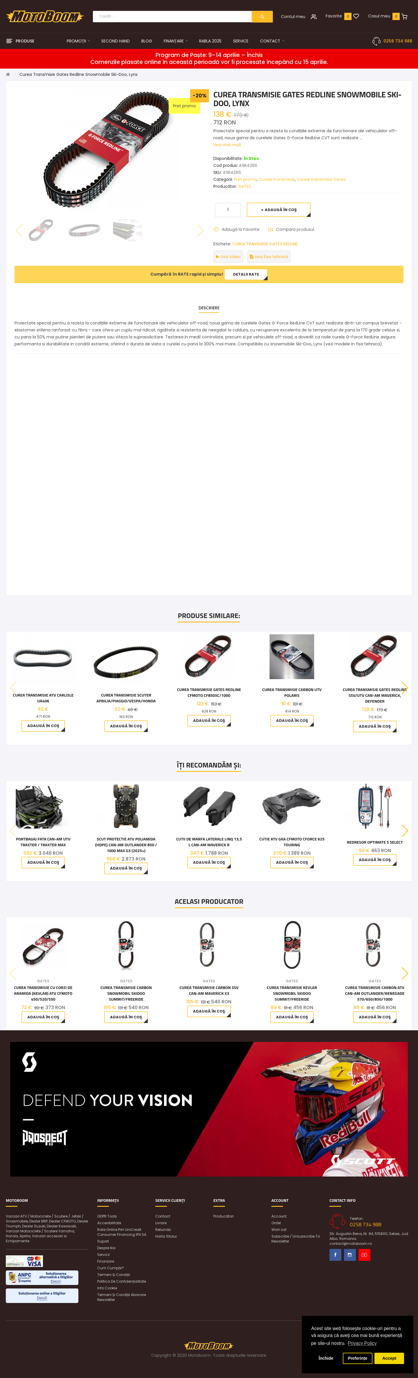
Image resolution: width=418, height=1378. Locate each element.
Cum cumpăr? (110, 1267)
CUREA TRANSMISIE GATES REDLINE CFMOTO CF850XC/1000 (209, 692)
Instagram (350, 1255)
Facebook (335, 1255)
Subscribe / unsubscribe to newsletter (295, 1239)
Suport (103, 1241)
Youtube (364, 1255)
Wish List (279, 1229)
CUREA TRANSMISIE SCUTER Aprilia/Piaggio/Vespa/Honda (126, 698)
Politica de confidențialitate (121, 1281)
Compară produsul (295, 229)
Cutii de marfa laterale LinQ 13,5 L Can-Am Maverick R (209, 842)
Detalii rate (246, 274)
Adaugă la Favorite (241, 229)
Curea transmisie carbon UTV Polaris (292, 692)
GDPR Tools (107, 1216)
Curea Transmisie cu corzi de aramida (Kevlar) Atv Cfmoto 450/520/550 (43, 993)
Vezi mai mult (227, 145)
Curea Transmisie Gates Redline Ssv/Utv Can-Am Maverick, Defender (375, 695)
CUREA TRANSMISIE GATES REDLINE (265, 244)
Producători (223, 1216)
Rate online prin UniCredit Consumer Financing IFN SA (121, 1232)
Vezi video (228, 257)
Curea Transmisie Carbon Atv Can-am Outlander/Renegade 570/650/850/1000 (375, 993)
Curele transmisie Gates (321, 179)
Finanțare (105, 1261)
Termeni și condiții (113, 1274)
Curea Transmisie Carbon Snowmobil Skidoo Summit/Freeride (126, 993)
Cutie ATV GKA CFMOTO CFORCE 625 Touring (292, 842)
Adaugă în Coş (281, 210)
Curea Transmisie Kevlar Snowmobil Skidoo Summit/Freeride (292, 993)
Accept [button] (389, 1358)
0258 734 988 (397, 41)
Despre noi (106, 1247)
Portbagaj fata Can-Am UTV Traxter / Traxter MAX (43, 842)
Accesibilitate (109, 1222)
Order (276, 1222)
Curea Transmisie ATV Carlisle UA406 (43, 698)
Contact (162, 1216)
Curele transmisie (277, 179)
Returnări (163, 1229)
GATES (244, 186)
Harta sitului (166, 1236)
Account (279, 1216)
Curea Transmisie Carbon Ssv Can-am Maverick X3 (209, 990)
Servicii (103, 1254)
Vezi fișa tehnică (269, 257)
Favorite (334, 16)
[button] (405, 688)
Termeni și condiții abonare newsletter (121, 1297)
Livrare (161, 1222)
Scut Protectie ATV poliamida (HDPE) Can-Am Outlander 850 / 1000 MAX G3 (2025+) (126, 845)
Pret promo (245, 179)
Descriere (209, 308)
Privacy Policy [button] (362, 1343)
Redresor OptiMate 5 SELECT (375, 842)
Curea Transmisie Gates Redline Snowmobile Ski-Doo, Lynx (78, 74)
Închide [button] (326, 1358)
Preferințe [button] (357, 1358)
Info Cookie (107, 1288)
